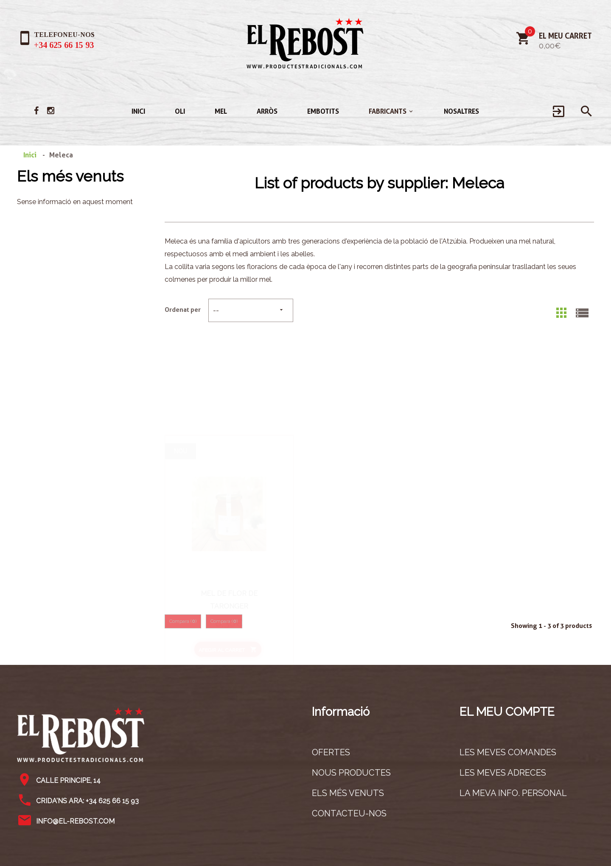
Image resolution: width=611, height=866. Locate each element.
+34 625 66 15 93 (64, 45)
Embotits (323, 111)
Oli (180, 111)
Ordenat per (183, 310)
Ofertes (331, 752)
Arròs (267, 111)
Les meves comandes (508, 752)
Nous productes (351, 773)
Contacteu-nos (349, 813)
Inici (138, 111)
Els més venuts (70, 176)
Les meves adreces (503, 773)
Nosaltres (461, 111)
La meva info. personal (513, 793)
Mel (221, 111)
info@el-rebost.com (75, 821)
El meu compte (507, 712)
